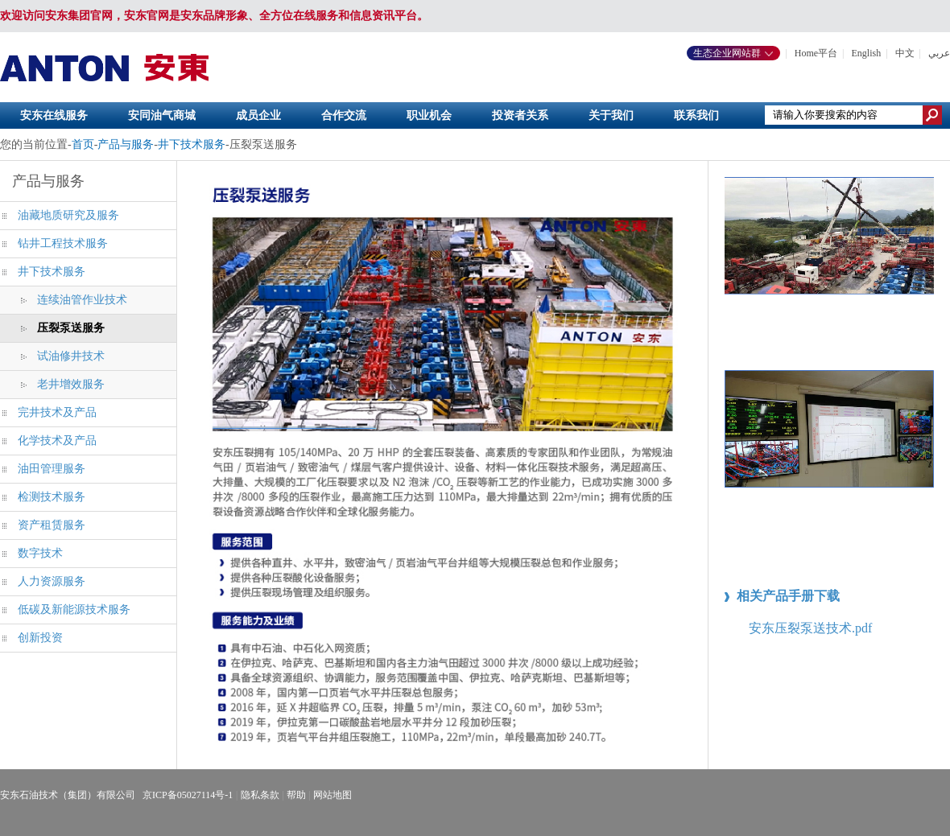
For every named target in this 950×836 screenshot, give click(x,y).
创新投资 (40, 638)
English (867, 53)
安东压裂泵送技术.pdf (810, 628)
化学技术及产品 (57, 440)
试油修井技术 (71, 356)
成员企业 (258, 115)
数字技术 (40, 553)
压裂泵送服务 (71, 328)
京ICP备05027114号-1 (187, 795)
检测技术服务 (51, 497)
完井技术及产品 (57, 412)
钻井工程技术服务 (63, 243)
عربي (939, 53)
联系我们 (696, 115)
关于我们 (611, 115)
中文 (905, 53)
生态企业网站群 (733, 53)
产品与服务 (125, 144)
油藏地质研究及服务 (68, 215)
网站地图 (332, 795)
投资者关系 (520, 115)
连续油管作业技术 (82, 300)
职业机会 (429, 115)
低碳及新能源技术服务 (74, 609)
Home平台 (816, 53)
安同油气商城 (162, 115)
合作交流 (343, 115)
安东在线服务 (54, 115)
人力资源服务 (51, 581)
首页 (83, 144)
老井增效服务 (71, 384)
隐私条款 (260, 795)
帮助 (296, 795)
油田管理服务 (51, 469)
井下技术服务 (191, 144)
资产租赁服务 (51, 525)
